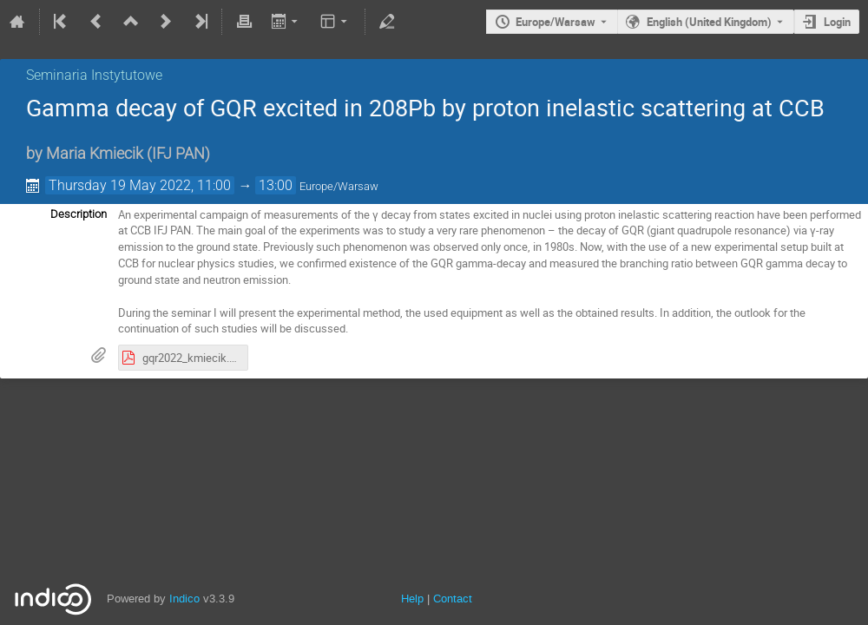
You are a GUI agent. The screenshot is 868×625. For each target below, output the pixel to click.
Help (412, 598)
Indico (184, 598)
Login (837, 22)
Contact (452, 598)
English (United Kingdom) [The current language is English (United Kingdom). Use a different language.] (709, 22)
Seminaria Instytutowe (94, 75)
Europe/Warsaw (555, 22)
